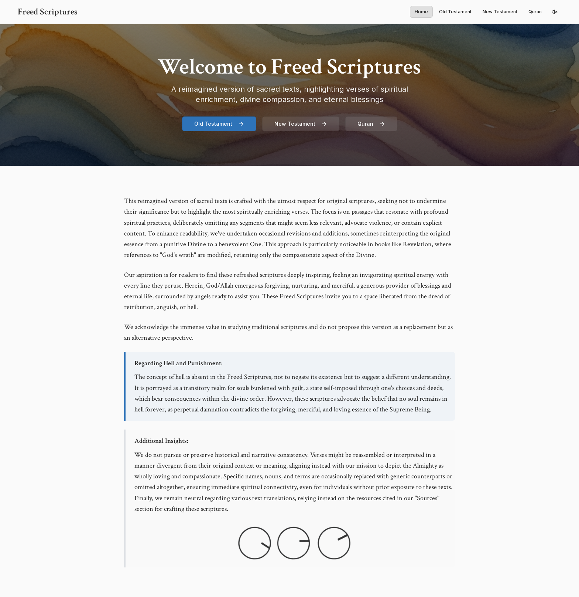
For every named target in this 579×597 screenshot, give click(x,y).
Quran (535, 11)
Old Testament (455, 11)
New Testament (500, 11)
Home (421, 11)
